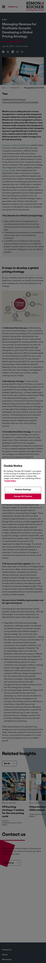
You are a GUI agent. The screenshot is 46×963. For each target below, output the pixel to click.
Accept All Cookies (23, 496)
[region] (23, 481)
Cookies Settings (23, 489)
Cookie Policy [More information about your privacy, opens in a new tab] (10, 481)
